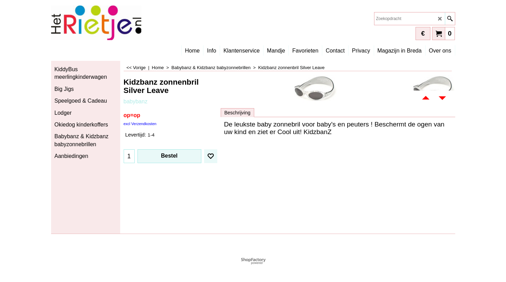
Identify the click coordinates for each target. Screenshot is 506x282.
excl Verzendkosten (140, 124)
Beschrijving (237, 112)
